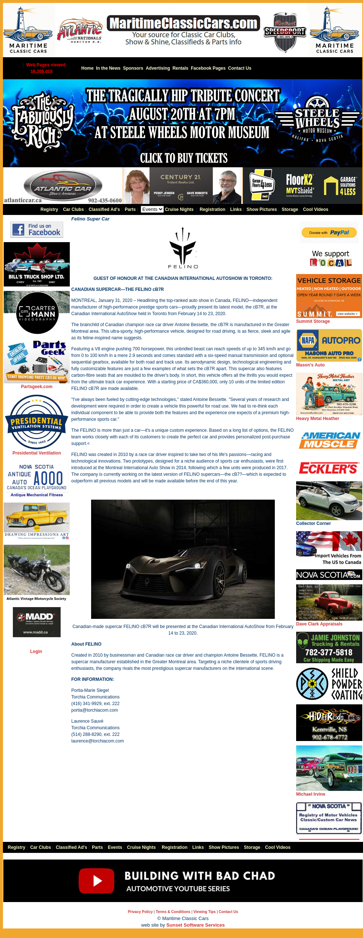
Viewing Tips (204, 912)
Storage (290, 209)
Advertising (158, 68)
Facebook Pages (208, 68)
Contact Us (239, 68)
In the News (108, 68)
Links (236, 209)
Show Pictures (262, 209)
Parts (130, 209)
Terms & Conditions (173, 912)
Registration (212, 209)
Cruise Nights (179, 209)
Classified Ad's (104, 209)
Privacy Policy (140, 912)
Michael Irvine (329, 792)
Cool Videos (315, 209)
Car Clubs (73, 209)
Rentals (180, 68)
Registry (49, 209)
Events (115, 847)
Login (36, 651)
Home (87, 68)
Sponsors (133, 68)
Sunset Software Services (195, 925)
